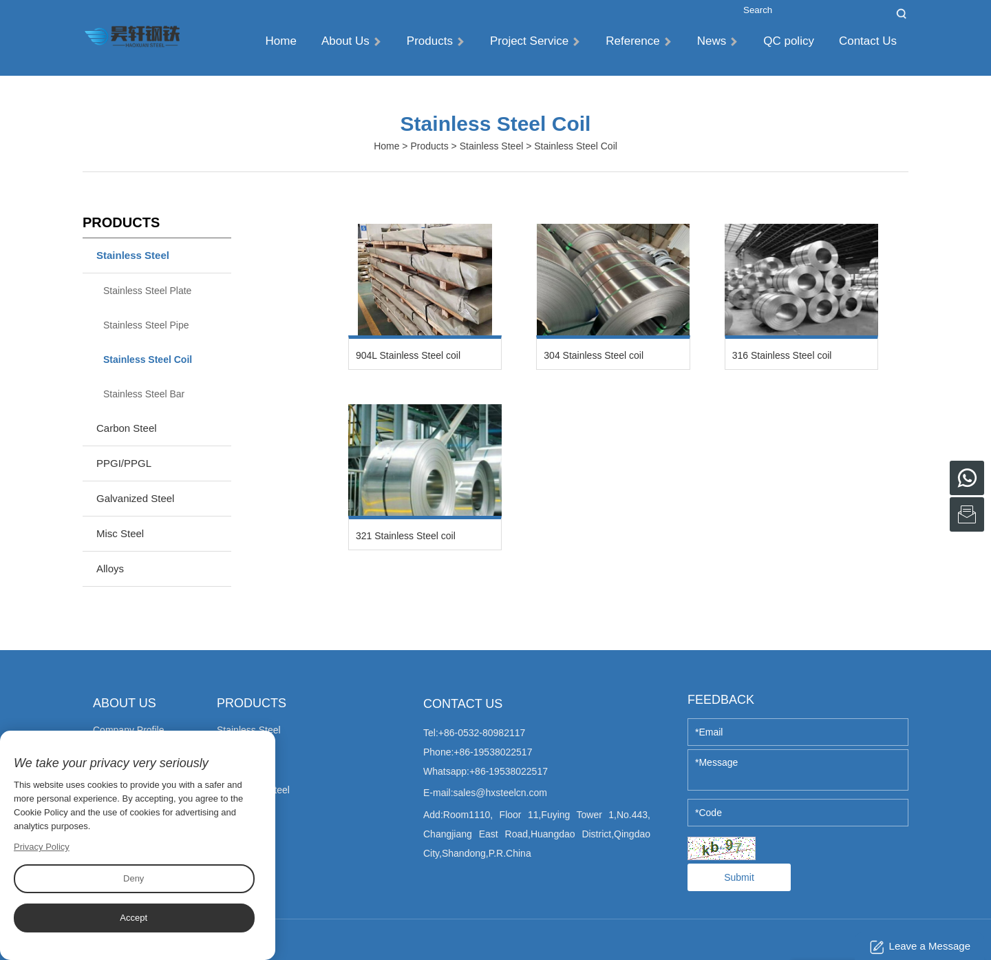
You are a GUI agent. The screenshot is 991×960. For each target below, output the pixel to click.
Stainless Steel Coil (147, 359)
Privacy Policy (42, 847)
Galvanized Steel (135, 498)
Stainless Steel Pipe (146, 325)
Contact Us (868, 41)
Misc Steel (120, 533)
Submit (739, 877)
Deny (133, 878)
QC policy (788, 41)
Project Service (534, 41)
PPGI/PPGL (123, 463)
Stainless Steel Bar (143, 393)
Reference (638, 41)
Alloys (110, 568)
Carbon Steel (126, 428)
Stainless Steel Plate (147, 290)
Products (435, 41)
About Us (351, 41)
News (717, 41)
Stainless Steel (492, 146)
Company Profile (128, 729)
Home (281, 41)
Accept (133, 917)
